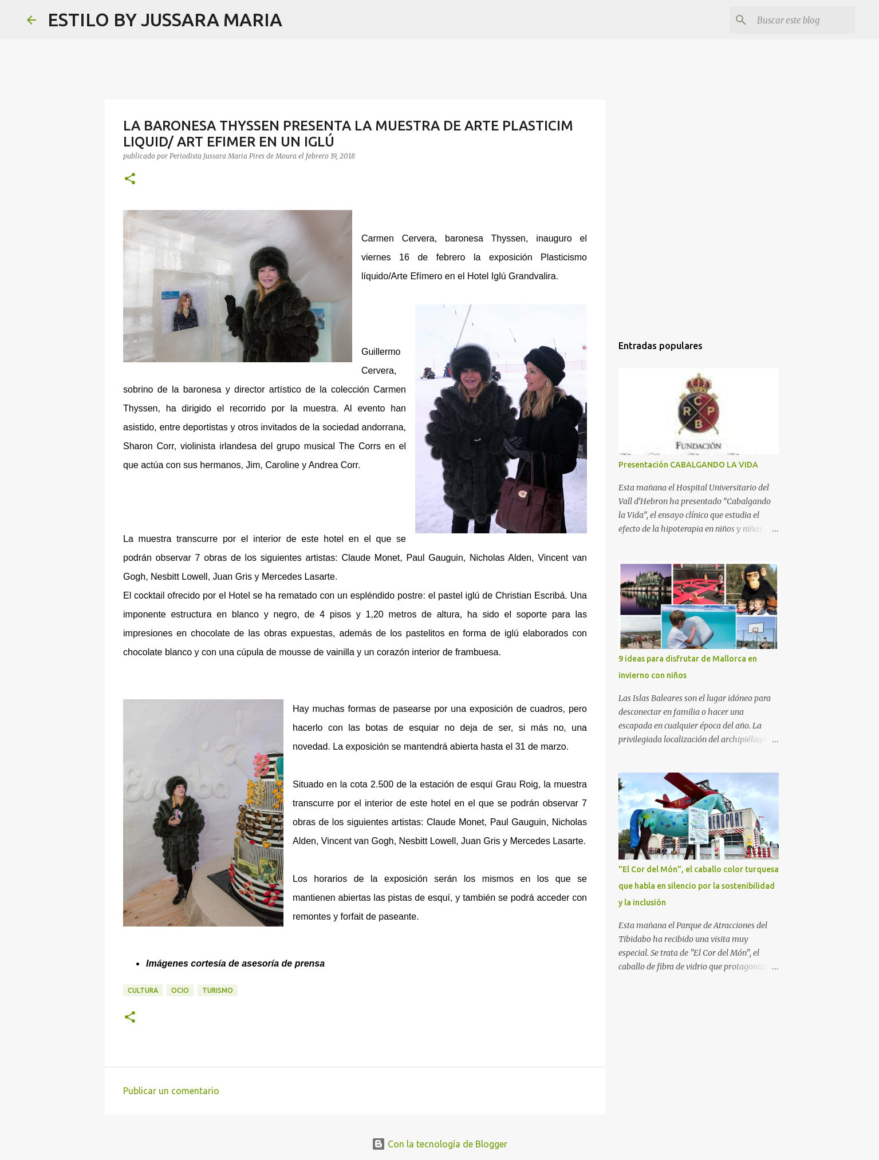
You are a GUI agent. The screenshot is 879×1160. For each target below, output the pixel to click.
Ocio (180, 990)
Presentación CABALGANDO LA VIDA (688, 464)
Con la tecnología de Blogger (439, 1144)
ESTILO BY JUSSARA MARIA (165, 19)
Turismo (217, 990)
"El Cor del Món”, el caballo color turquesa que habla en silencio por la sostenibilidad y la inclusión (698, 886)
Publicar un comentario (171, 1091)
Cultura (143, 990)
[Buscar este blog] (795, 20)
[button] (130, 179)
